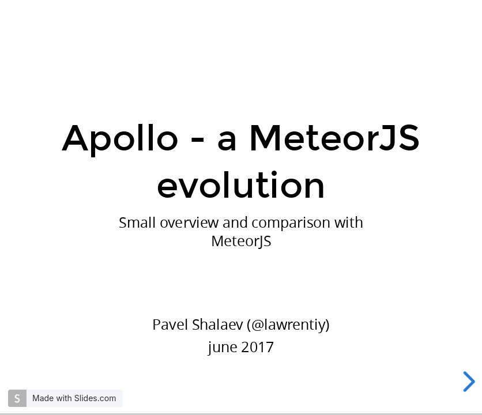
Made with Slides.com (74, 398)
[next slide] (470, 381)
